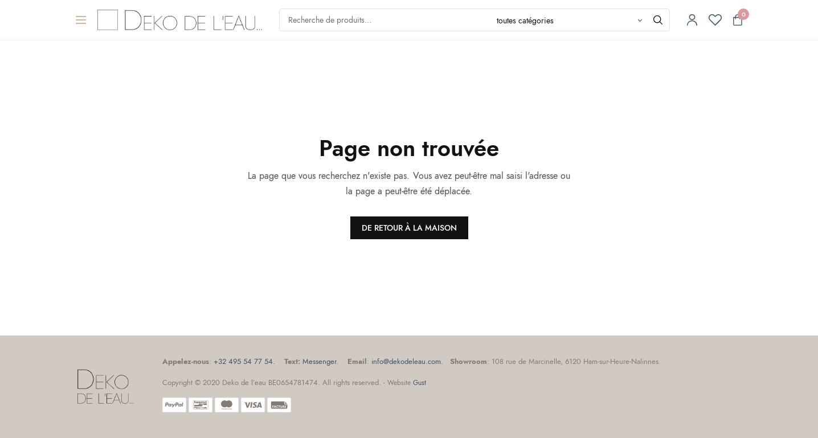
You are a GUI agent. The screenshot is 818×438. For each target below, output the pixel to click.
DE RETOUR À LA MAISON (409, 228)
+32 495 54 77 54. (244, 361)
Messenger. (320, 361)
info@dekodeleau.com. (407, 361)
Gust (419, 383)
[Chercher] (658, 20)
